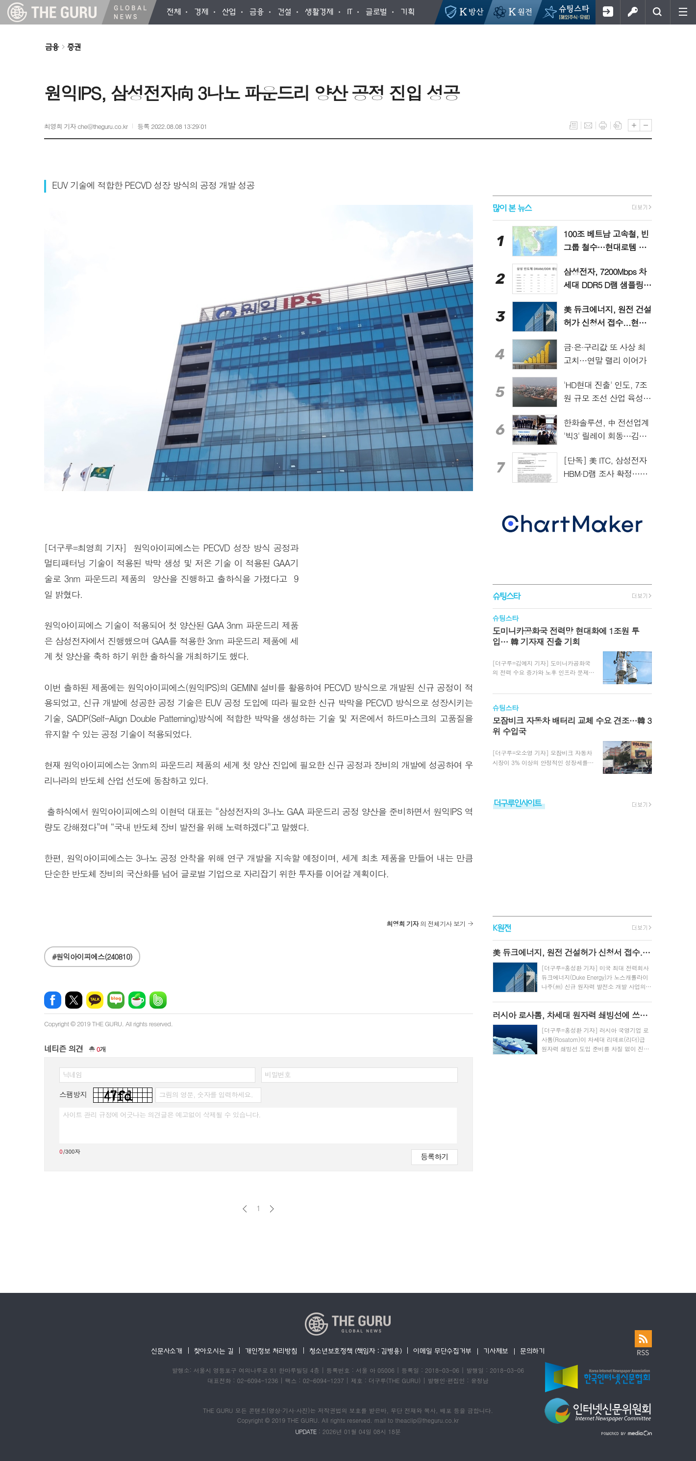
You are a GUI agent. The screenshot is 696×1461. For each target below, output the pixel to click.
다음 (271, 1208)
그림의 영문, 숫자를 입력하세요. (205, 1094)
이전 (244, 1208)
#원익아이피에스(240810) (92, 956)
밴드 (158, 1000)
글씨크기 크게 (634, 125)
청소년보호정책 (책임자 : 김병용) (355, 1350)
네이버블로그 (115, 1000)
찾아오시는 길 (214, 1350)
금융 (52, 46)
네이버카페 (137, 1000)
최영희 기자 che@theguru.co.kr (85, 126)
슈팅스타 (506, 596)
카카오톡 (94, 1000)
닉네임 (72, 1074)
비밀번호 (278, 1074)
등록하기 (434, 1156)
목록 (573, 125)
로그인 (632, 12)
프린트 (603, 125)
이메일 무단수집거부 (442, 1350)
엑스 (73, 1000)
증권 (74, 46)
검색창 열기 (657, 12)
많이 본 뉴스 (512, 207)
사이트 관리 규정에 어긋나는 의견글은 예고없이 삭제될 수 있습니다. (162, 1114)
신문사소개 (166, 1350)
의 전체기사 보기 (426, 923)
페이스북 (52, 1000)
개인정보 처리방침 (271, 1350)
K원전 (502, 927)
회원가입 (607, 12)
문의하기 (532, 1350)
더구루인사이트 (518, 802)
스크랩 (617, 125)
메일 (588, 125)
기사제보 (495, 1350)
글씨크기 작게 (646, 125)
